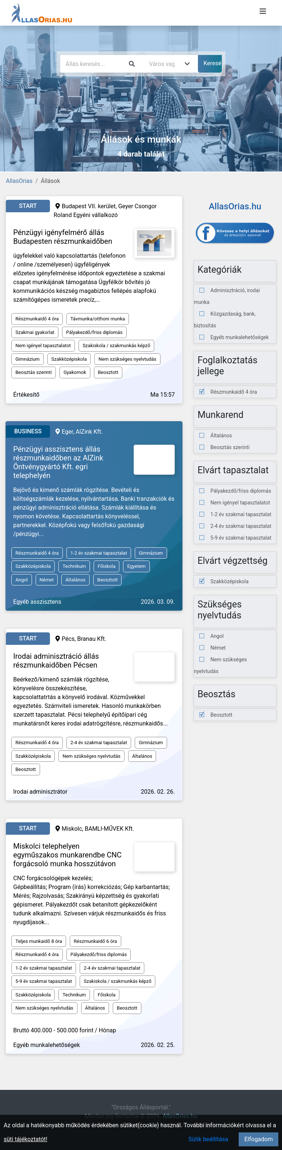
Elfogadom (258, 1139)
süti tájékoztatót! (25, 1139)
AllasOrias (19, 180)
